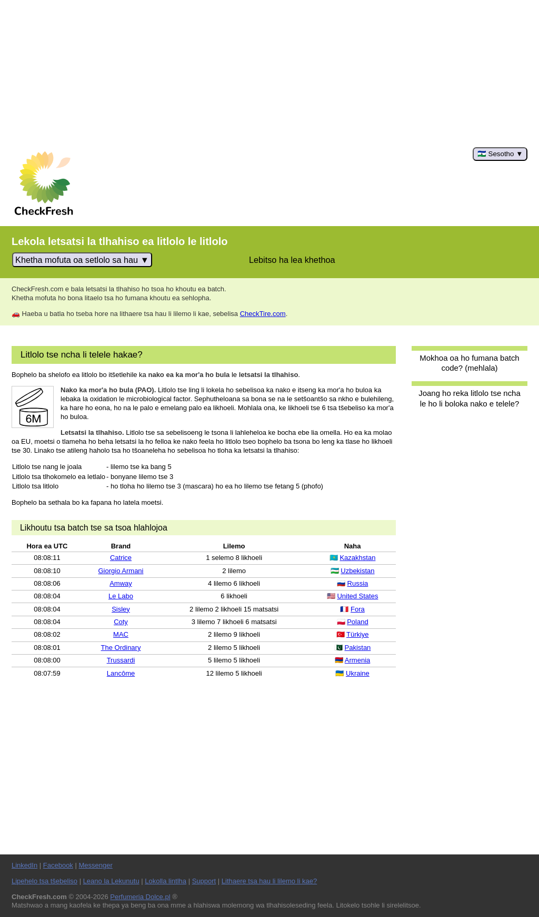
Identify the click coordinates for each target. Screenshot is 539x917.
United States (357, 596)
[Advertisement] (269, 73)
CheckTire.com (263, 314)
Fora (358, 609)
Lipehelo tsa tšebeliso (44, 881)
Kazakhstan (357, 558)
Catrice (121, 558)
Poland (357, 622)
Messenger (95, 865)
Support (204, 881)
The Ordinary (121, 647)
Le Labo (120, 596)
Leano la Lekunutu (111, 881)
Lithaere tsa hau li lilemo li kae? (269, 881)
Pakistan (357, 647)
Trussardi (121, 660)
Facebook (58, 865)
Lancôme (121, 673)
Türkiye (357, 634)
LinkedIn (24, 865)
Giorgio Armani (121, 571)
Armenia (357, 660)
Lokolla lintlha (165, 881)
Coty (121, 622)
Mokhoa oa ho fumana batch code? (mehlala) (469, 362)
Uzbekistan (357, 571)
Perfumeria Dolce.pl (140, 897)
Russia (357, 583)
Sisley (121, 609)
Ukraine (358, 673)
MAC (120, 634)
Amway (120, 583)
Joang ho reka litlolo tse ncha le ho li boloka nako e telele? (469, 398)
